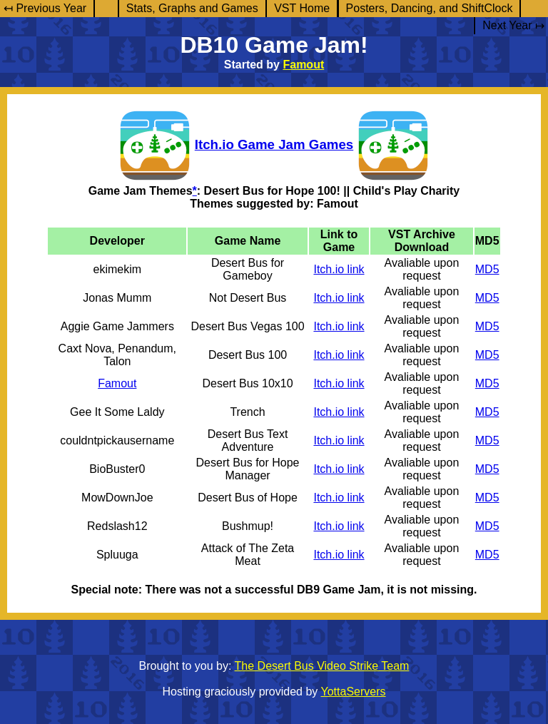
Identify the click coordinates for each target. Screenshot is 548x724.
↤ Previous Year (45, 8)
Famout (303, 64)
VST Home (302, 8)
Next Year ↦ (513, 25)
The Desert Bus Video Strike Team (322, 666)
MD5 (487, 269)
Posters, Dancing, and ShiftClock (429, 8)
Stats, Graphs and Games (192, 8)
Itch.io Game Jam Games (274, 144)
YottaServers (353, 691)
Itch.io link (338, 269)
